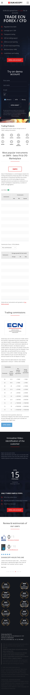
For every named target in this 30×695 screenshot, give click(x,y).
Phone (4, 93)
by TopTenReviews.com (13, 549)
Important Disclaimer (14, 679)
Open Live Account (15, 60)
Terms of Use (4, 679)
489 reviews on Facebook (13, 540)
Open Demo (7, 425)
